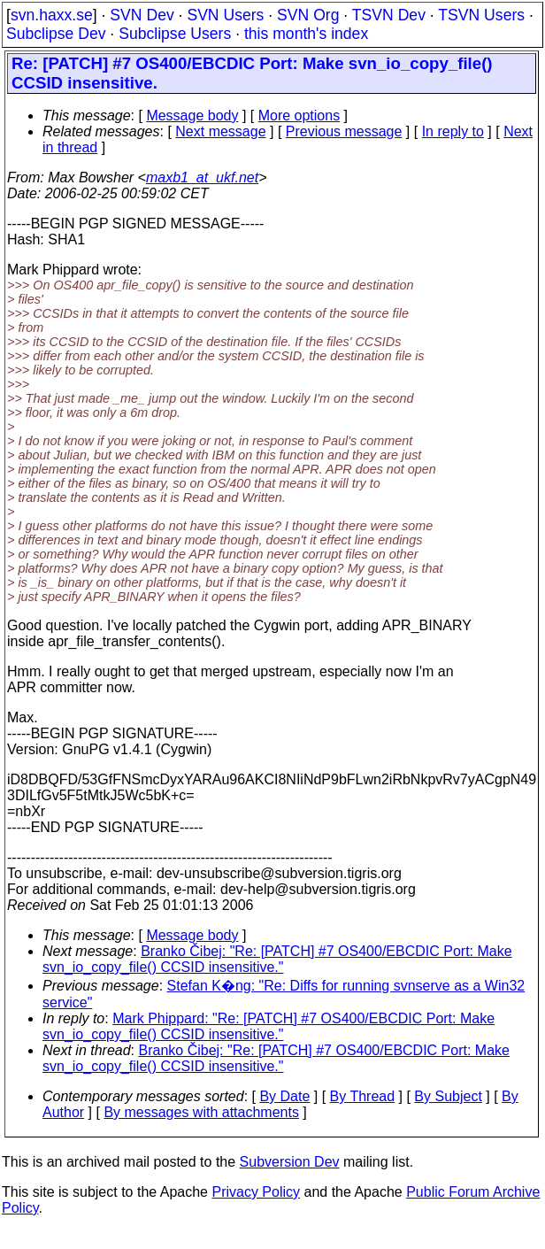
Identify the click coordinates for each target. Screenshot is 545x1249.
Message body (192, 115)
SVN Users (225, 15)
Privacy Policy (255, 1191)
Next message (220, 131)
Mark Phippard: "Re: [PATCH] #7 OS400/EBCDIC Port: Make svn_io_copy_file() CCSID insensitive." (268, 1026)
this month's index (306, 33)
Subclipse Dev (55, 33)
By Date (284, 1096)
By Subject (447, 1096)
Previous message (344, 131)
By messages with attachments (201, 1112)
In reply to (453, 131)
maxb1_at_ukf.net (202, 177)
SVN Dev (141, 15)
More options (299, 115)
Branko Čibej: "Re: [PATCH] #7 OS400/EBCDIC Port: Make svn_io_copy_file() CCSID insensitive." (277, 959)
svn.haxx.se (52, 15)
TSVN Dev (389, 15)
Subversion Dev (290, 1161)
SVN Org (308, 15)
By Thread (362, 1096)
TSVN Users (481, 15)
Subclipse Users (175, 33)
